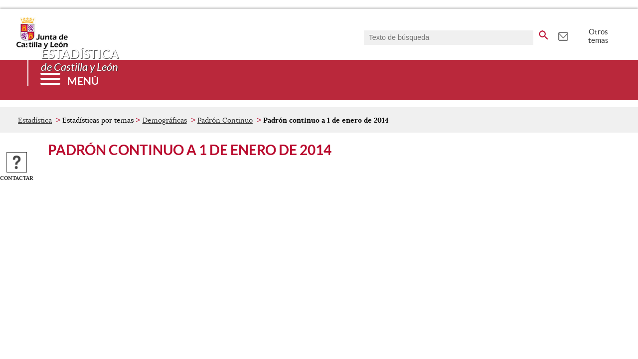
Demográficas (165, 120)
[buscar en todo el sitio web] (543, 33)
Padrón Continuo (225, 120)
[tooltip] (563, 34)
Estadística (35, 120)
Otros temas (598, 35)
